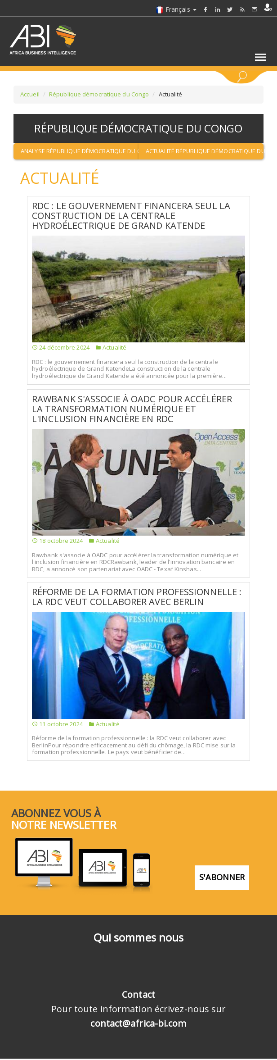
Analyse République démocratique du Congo (79, 151)
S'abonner (222, 877)
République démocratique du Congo (99, 94)
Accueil (30, 94)
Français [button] (176, 9)
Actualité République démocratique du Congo (205, 151)
